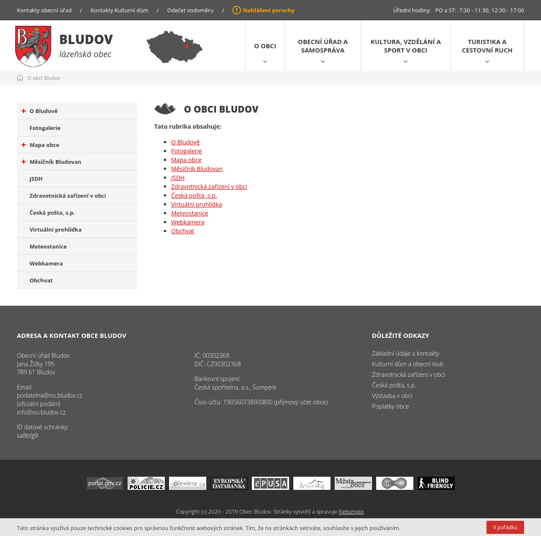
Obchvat (41, 280)
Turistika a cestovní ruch (487, 45)
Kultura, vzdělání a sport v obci (406, 45)
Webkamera (46, 263)
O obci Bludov (43, 78)
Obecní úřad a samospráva (323, 45)
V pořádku (505, 527)
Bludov (86, 39)
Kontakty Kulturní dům (119, 10)
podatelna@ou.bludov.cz (49, 395)
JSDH (36, 178)
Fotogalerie (45, 128)
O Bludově (39, 111)
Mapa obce (40, 145)
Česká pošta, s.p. (52, 212)
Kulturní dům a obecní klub (407, 364)
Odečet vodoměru (190, 10)
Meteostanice (48, 246)
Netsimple (351, 511)
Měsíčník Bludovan (51, 162)
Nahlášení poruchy (269, 10)
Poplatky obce (390, 406)
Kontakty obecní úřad (44, 10)
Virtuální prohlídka (56, 229)
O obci (265, 45)
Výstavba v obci (392, 396)
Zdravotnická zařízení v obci (68, 195)
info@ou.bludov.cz (41, 412)
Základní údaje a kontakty (405, 353)
